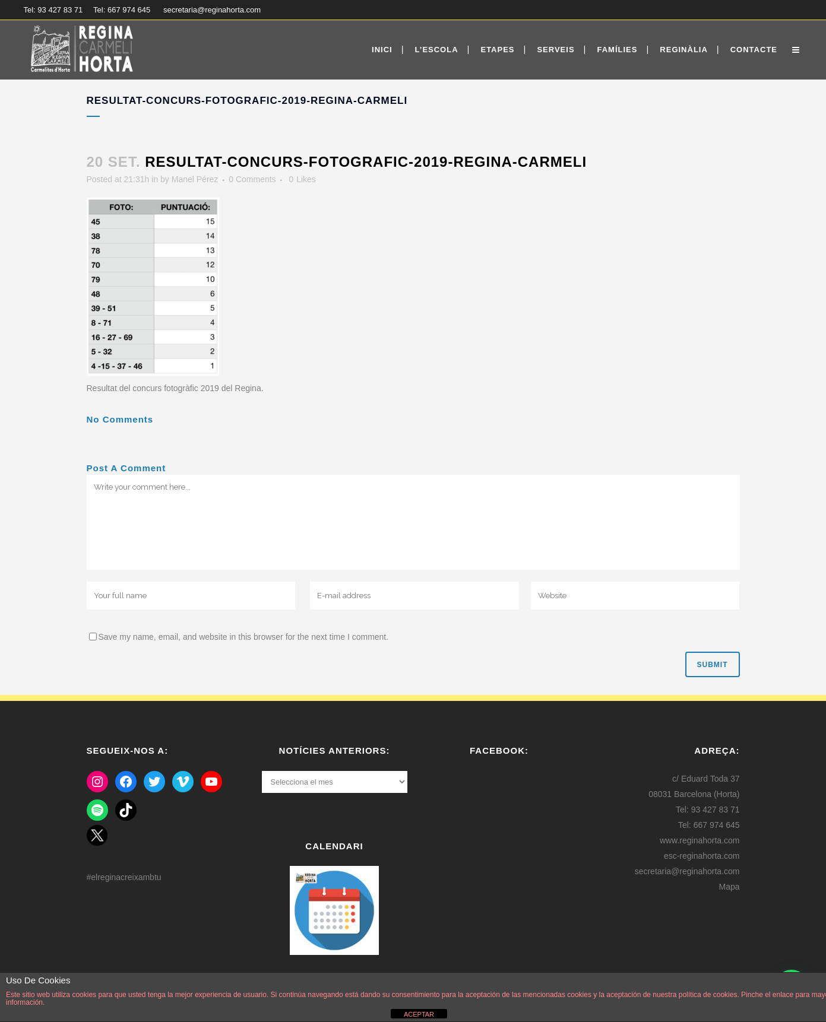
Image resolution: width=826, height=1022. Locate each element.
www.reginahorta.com (700, 840)
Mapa (729, 886)
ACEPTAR (419, 1014)
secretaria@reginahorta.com (212, 9)
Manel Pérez (195, 179)
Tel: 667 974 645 (121, 9)
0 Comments (252, 179)
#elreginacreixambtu (124, 877)
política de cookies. (709, 995)
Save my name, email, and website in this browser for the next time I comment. (244, 637)
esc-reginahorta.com (702, 856)
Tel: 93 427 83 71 (53, 9)
